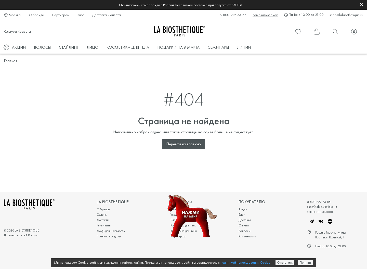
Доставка (245, 220)
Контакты (103, 220)
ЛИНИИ (244, 47)
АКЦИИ (19, 47)
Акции (243, 209)
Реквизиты (104, 225)
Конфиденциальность (111, 231)
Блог (80, 14)
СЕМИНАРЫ (218, 47)
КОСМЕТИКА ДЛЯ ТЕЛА (128, 47)
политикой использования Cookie (245, 262)
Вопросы (245, 231)
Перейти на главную (183, 144)
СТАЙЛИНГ (68, 47)
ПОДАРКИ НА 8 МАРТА (178, 47)
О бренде (36, 14)
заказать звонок (320, 211)
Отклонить (285, 262)
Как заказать (247, 236)
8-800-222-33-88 (233, 14)
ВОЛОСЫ (42, 47)
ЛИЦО (92, 47)
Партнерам (60, 14)
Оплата (244, 225)
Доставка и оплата (106, 14)
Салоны (102, 214)
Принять (305, 262)
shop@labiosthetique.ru (346, 14)
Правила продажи (109, 236)
